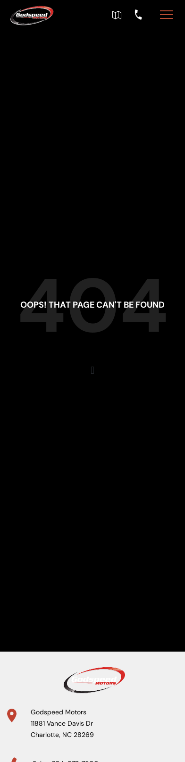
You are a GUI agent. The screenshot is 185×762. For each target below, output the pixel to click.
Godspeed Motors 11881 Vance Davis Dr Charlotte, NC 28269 (62, 723)
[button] (92, 370)
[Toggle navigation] (166, 14)
